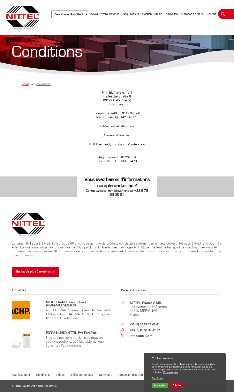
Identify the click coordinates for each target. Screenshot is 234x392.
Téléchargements (82, 374)
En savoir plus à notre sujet (35, 271)
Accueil (93, 14)
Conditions (43, 374)
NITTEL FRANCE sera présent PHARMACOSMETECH (66, 304)
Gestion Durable (152, 14)
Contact (211, 14)
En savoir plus (170, 372)
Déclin (177, 385)
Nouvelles (172, 14)
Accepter (160, 385)
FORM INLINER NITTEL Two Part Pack (71, 332)
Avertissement (21, 374)
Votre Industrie (110, 14)
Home (25, 84)
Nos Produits (131, 14)
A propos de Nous (192, 14)
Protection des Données (133, 374)
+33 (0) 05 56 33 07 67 (145, 330)
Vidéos (60, 374)
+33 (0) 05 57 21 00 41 (145, 324)
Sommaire (105, 374)
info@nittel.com (141, 336)
